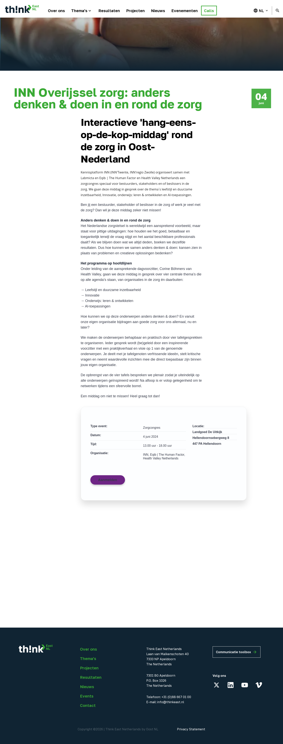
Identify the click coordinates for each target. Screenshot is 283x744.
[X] (216, 685)
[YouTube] (245, 685)
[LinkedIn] (230, 685)
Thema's (88, 658)
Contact (88, 705)
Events (86, 696)
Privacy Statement (191, 729)
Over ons (88, 649)
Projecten (89, 667)
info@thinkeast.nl (170, 702)
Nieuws (87, 686)
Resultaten (91, 677)
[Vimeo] (259, 685)
